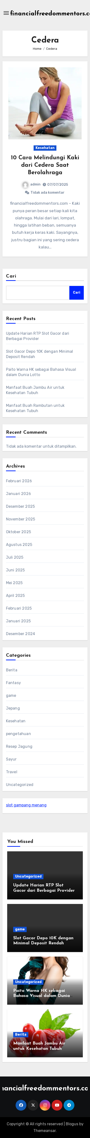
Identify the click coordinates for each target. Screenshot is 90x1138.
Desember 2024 (20, 633)
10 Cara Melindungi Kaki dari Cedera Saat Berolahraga (45, 165)
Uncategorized (20, 784)
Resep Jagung (19, 746)
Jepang (13, 708)
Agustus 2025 (19, 544)
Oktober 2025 (18, 532)
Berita (11, 670)
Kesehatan (45, 148)
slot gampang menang (26, 805)
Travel (11, 772)
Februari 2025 (19, 608)
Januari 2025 (18, 621)
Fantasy (13, 682)
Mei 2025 (14, 583)
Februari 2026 (19, 481)
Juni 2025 (15, 570)
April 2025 (15, 595)
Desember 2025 (20, 506)
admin (31, 184)
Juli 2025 (15, 557)
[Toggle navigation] (6, 13)
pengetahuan (18, 733)
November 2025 (20, 519)
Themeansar (44, 1130)
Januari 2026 (18, 493)
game (11, 695)
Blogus (72, 1124)
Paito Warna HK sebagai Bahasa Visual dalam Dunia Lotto (41, 996)
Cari (11, 276)
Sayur (11, 759)
